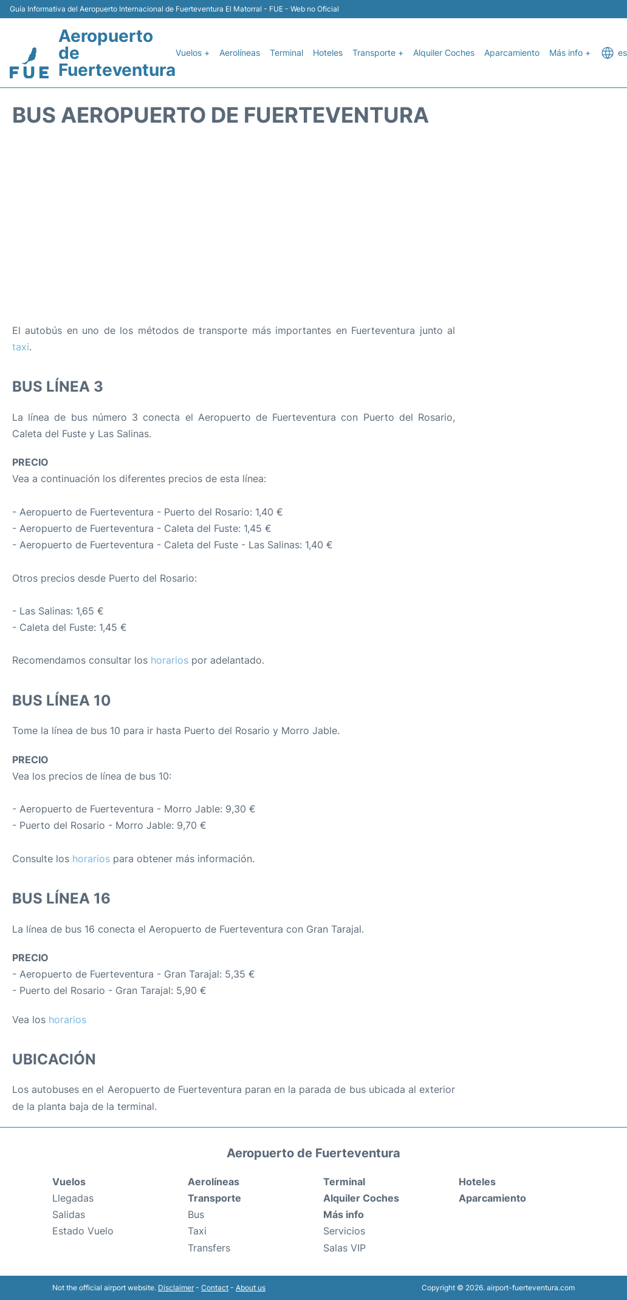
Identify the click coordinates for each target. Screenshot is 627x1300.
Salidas (68, 1214)
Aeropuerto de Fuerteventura (117, 52)
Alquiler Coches (444, 52)
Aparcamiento (512, 52)
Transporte (214, 1198)
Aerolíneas (239, 52)
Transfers (209, 1248)
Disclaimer (176, 1287)
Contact (214, 1287)
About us (251, 1287)
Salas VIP (344, 1248)
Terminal (286, 52)
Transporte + (377, 52)
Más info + (570, 52)
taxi (20, 347)
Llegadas (73, 1198)
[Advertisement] (313, 225)
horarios (169, 660)
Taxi (197, 1231)
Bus (196, 1214)
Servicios (344, 1231)
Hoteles (328, 52)
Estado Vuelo (83, 1231)
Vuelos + (193, 52)
